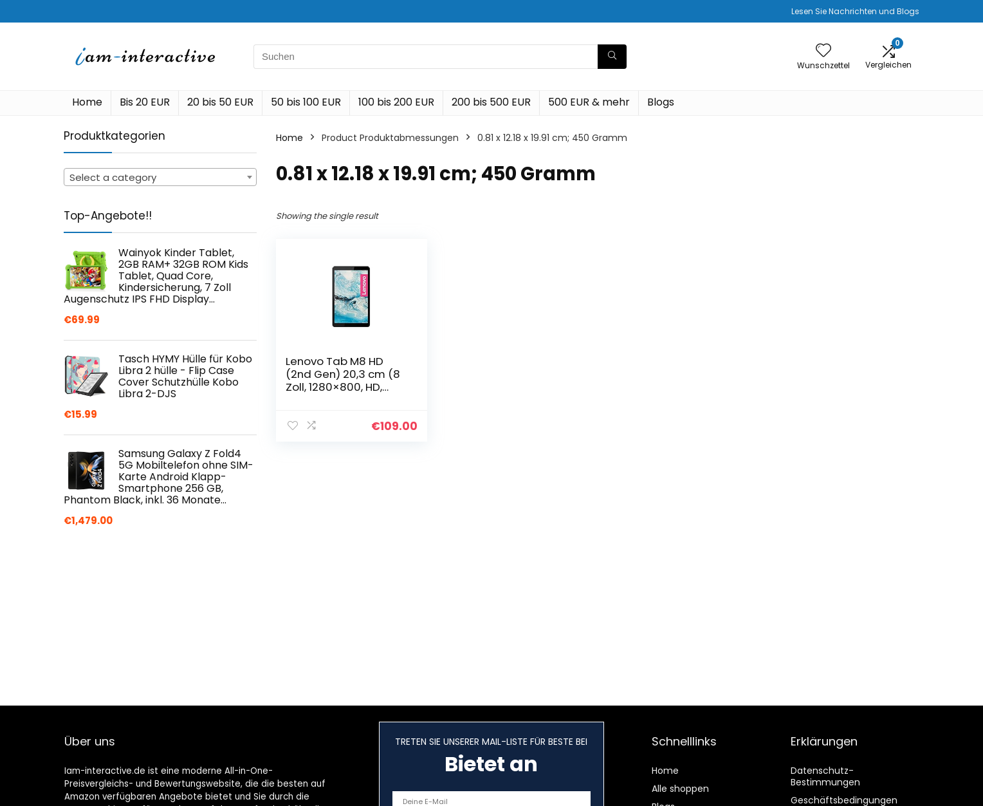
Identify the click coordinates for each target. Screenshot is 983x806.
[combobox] (160, 177)
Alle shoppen (680, 788)
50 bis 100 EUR (306, 102)
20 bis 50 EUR (220, 102)
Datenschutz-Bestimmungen (825, 776)
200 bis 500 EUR (491, 102)
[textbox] (160, 178)
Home (87, 102)
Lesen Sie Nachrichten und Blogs (855, 11)
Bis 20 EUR (145, 102)
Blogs (660, 102)
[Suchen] (612, 56)
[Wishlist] (823, 51)
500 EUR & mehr (589, 102)
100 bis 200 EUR (396, 102)
